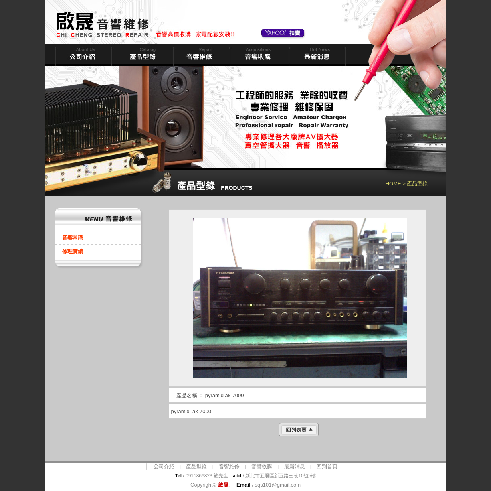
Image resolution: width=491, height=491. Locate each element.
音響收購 (258, 55)
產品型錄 (196, 466)
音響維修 (200, 55)
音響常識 (72, 238)
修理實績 (72, 251)
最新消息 (316, 55)
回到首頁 (327, 466)
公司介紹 (164, 466)
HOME (393, 184)
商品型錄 (141, 55)
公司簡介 (83, 55)
